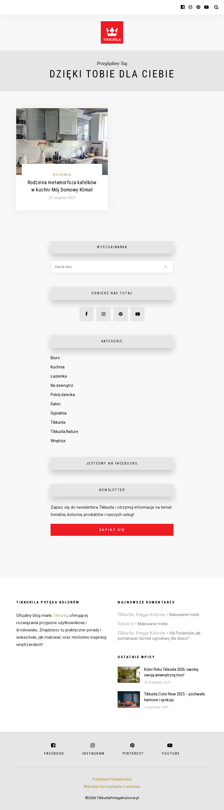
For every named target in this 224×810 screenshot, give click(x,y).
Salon (56, 404)
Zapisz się (112, 530)
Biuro (55, 358)
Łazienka (59, 376)
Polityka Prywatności (112, 779)
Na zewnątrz (62, 385)
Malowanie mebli (184, 614)
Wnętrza (58, 441)
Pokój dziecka (63, 394)
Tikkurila (58, 422)
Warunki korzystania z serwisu (112, 786)
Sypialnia (58, 413)
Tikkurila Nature (64, 431)
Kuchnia (62, 175)
